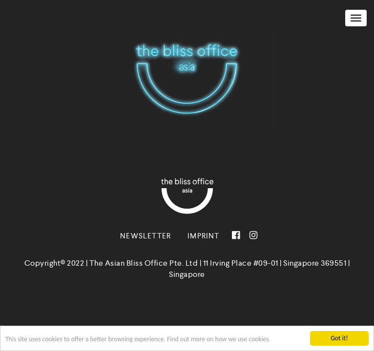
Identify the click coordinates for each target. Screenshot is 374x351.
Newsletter (145, 235)
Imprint (203, 235)
